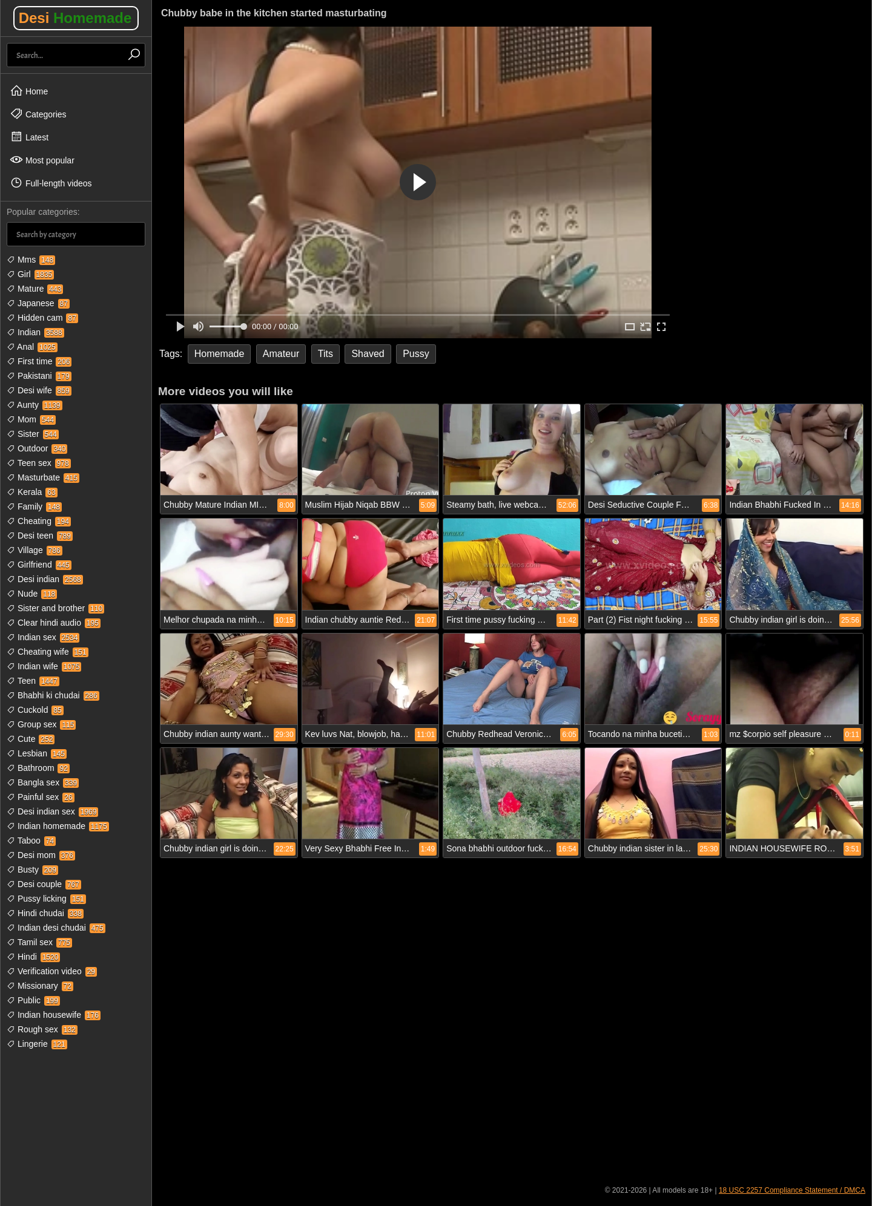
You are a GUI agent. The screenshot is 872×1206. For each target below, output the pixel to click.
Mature (35, 288)
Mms (31, 259)
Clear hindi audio (54, 623)
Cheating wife (47, 652)
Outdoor (37, 448)
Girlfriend (39, 564)
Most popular (42, 159)
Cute (30, 739)
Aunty (34, 405)
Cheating (39, 521)
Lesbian (37, 753)
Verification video (52, 971)
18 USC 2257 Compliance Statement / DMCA (792, 1190)
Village (34, 550)
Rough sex (42, 1029)
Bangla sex (43, 782)
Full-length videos (51, 182)
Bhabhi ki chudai (53, 695)
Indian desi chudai (56, 927)
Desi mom (41, 855)
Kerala (32, 492)
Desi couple (44, 884)
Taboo (31, 840)
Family (34, 506)
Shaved (367, 354)
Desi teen (40, 535)
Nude (32, 593)
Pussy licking (46, 898)
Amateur (281, 354)
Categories (38, 113)
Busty (32, 869)
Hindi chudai (45, 913)
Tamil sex (39, 942)
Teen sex (39, 463)
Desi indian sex (52, 811)
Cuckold (35, 710)
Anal (32, 347)
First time (39, 361)
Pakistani (39, 376)
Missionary (40, 986)
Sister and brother (55, 608)
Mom (31, 419)
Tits (325, 354)
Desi (75, 18)
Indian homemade (58, 826)
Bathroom (38, 768)
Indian (35, 332)
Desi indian (45, 579)
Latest (29, 136)
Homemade (219, 354)
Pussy (416, 354)
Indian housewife (54, 1015)
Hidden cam (42, 318)
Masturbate (43, 477)
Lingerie (37, 1044)
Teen (33, 681)
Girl (30, 274)
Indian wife (44, 666)
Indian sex (43, 637)
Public (33, 1000)
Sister (33, 434)
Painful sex (40, 797)
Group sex (41, 724)
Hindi (33, 957)
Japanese (38, 303)
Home (29, 90)
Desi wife (39, 390)
